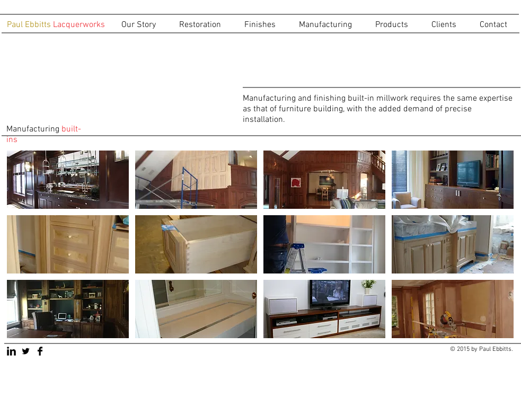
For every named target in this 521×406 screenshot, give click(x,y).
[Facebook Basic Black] (40, 351)
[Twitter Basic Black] (25, 351)
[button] (203, 24)
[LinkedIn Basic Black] (11, 351)
